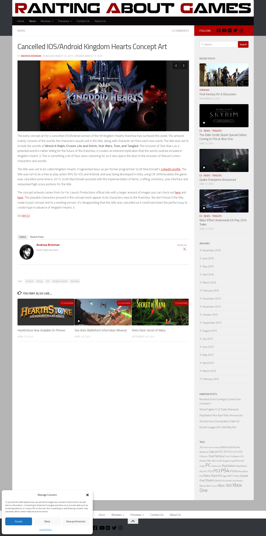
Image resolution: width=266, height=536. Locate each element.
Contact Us (83, 21)
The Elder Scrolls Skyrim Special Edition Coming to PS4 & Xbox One (223, 137)
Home (20, 21)
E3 (201, 130)
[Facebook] (218, 30)
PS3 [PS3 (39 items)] (217, 471)
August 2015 (210, 331)
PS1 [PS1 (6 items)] (206, 471)
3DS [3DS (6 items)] (202, 447)
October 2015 (210, 315)
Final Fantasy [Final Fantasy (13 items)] (216, 456)
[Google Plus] (229, 30)
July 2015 (208, 339)
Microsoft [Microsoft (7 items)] (217, 460)
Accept (19, 521)
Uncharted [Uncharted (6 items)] (227, 480)
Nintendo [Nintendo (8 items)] (239, 460)
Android (29, 281)
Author (22, 237)
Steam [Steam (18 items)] (209, 480)
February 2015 (211, 379)
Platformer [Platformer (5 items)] (216, 466)
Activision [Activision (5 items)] (208, 447)
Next (183, 65)
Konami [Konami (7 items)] (203, 460)
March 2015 (209, 371)
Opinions (204, 90)
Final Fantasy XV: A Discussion (218, 94)
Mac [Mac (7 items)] (209, 460)
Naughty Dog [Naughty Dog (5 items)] (228, 460)
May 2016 (208, 266)
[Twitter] (235, 30)
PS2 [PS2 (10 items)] (210, 471)
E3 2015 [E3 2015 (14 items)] (225, 451)
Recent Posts (37, 237)
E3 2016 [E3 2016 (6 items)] (235, 452)
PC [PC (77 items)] (208, 465)
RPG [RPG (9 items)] (220, 476)
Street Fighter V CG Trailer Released (219, 409)
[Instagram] (241, 30)
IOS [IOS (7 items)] (242, 456)
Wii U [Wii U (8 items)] (209, 486)
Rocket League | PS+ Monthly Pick (218, 427)
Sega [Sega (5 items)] (225, 476)
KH (24, 215)
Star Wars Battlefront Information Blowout (101, 330)
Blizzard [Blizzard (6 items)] (236, 447)
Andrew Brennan (31, 56)
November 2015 (211, 307)
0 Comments (180, 30)
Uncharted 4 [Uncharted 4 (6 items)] (237, 480)
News (32, 21)
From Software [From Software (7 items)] (232, 456)
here (178, 192)
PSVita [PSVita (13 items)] (234, 471)
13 (28, 215)
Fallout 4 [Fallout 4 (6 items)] (204, 456)
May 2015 (208, 355)
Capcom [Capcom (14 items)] (214, 451)
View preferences (76, 521)
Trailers (217, 130)
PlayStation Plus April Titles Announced (221, 415)
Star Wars (75, 281)
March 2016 (209, 282)
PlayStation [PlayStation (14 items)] (229, 465)
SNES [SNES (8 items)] (230, 476)
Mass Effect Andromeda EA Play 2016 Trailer (223, 222)
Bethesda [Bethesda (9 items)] (226, 447)
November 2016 (211, 250)
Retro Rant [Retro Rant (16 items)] (210, 475)
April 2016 (208, 274)
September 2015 (212, 323)
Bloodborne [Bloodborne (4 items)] (204, 452)
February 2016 (211, 291)
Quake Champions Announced (218, 179)
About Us (100, 21)
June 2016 (208, 258)
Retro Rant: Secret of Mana (148, 330)
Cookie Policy (45, 529)
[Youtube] (224, 30)
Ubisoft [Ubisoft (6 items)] (218, 480)
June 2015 (208, 347)
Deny (47, 521)
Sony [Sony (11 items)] (236, 476)
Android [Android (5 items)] (217, 447)
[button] (87, 495)
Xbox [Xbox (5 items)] (214, 486)
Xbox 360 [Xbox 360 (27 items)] (225, 485)
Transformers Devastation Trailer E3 (219, 421)
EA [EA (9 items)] (241, 452)
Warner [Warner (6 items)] (203, 486)
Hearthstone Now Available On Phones (41, 330)
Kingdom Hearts (59, 281)
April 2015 (208, 363)
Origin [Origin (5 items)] (202, 466)
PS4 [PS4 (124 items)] (225, 470)
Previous (176, 65)
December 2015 (211, 299)
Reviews (46, 21)
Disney (40, 281)
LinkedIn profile (170, 169)
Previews (63, 21)
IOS (47, 281)
